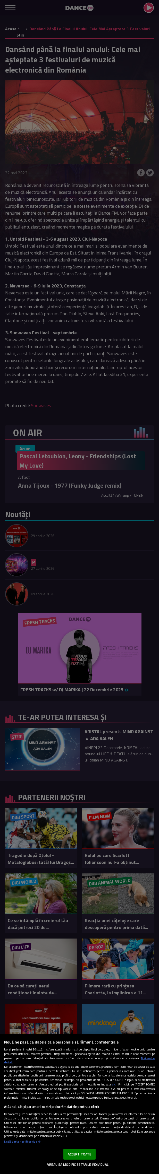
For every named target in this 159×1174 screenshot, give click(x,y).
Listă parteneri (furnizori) (22, 1141)
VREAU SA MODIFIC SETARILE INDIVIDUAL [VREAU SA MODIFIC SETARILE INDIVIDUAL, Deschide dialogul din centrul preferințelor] (77, 1164)
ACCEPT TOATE (79, 1154)
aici (114, 1084)
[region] (79, 1104)
